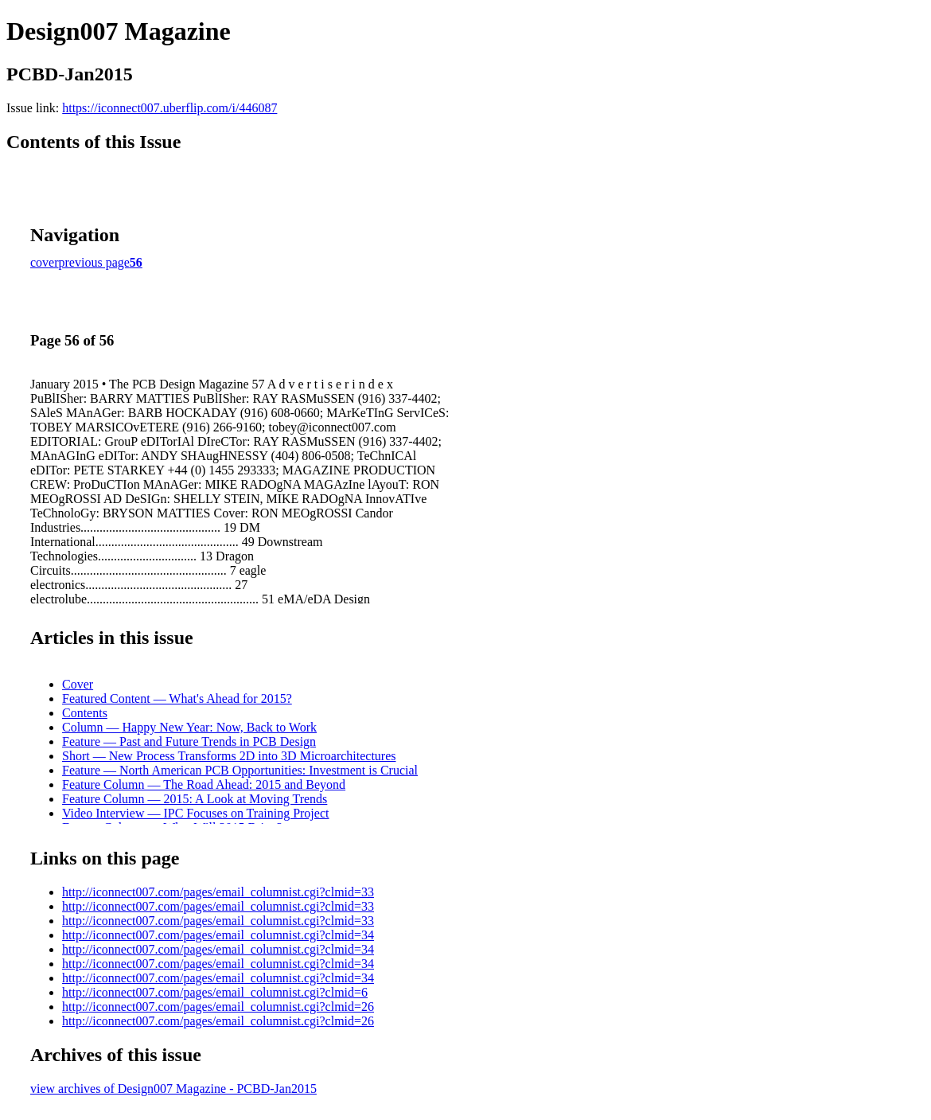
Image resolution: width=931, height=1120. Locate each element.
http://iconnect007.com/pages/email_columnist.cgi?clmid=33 (218, 892)
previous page (94, 262)
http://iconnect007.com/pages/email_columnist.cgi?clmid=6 (215, 992)
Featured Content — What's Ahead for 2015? (177, 698)
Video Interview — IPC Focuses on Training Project (195, 813)
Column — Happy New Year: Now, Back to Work (189, 727)
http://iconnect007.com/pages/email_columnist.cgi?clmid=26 (218, 1006)
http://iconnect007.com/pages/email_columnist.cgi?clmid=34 (218, 935)
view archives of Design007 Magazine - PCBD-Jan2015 (173, 1088)
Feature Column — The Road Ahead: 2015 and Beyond (203, 784)
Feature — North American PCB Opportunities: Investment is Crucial (240, 770)
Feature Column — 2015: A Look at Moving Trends (194, 799)
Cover (77, 684)
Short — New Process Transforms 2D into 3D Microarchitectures (229, 756)
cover (44, 262)
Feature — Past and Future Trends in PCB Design (189, 741)
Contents (84, 713)
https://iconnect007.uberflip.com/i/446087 (169, 108)
